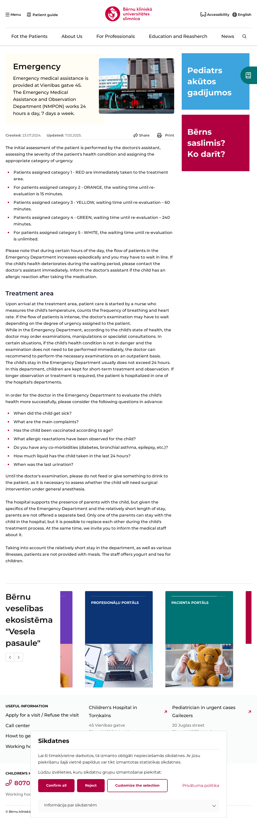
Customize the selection (137, 785)
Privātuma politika (200, 785)
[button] (128, 806)
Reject (91, 785)
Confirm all (56, 785)
